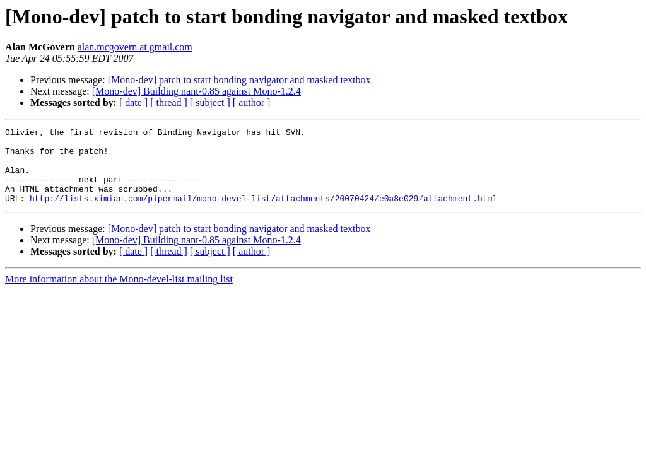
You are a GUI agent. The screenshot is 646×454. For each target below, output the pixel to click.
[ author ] (252, 102)
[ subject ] (210, 102)
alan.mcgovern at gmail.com (135, 47)
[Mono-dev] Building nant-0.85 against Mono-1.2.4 (196, 91)
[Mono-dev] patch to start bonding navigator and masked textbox (239, 79)
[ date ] (133, 102)
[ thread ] (168, 102)
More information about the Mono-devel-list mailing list (119, 294)
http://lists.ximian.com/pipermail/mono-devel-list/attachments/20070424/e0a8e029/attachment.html (263, 213)
